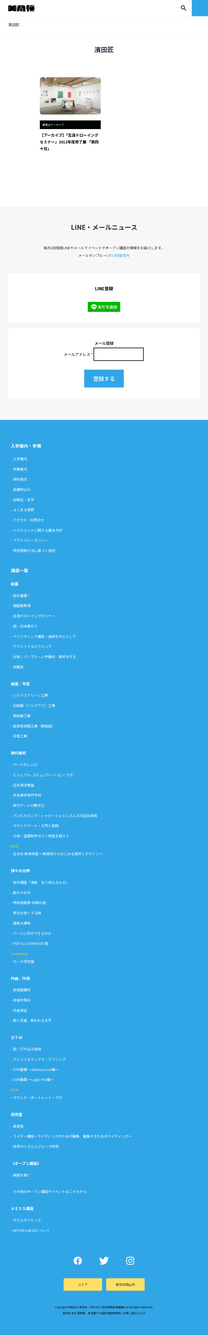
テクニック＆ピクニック (32, 646)
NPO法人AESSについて (31, 1230)
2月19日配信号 (118, 255)
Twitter (104, 1261)
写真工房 (20, 736)
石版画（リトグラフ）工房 (34, 705)
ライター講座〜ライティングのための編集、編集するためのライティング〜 (72, 1136)
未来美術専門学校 (27, 795)
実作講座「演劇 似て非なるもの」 (41, 882)
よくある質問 (23, 509)
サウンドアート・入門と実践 (35, 825)
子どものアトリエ (27, 1220)
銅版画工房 (22, 715)
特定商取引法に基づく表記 (34, 550)
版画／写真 (20, 683)
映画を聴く (22, 1175)
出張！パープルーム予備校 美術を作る (44, 656)
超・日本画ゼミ (25, 626)
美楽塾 (18, 1126)
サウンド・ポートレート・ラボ (37, 1097)
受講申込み (22, 489)
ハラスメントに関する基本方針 (37, 530)
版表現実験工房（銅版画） (34, 726)
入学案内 (20, 458)
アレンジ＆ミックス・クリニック (39, 1059)
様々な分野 (20, 870)
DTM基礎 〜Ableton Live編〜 (36, 1069)
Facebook (78, 1261)
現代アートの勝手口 (28, 805)
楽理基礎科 (22, 989)
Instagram (130, 1261)
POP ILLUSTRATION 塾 (30, 943)
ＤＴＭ (16, 1037)
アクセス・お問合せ (28, 519)
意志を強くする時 (27, 912)
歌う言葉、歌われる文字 (32, 1020)
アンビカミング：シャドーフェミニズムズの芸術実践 (55, 815)
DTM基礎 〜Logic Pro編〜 (33, 1079)
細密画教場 (22, 605)
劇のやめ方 (22, 892)
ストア (83, 1284)
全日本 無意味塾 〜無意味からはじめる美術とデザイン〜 (58, 853)
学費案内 (20, 469)
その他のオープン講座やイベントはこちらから (50, 1191)
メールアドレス (78, 354)
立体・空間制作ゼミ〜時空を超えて (41, 835)
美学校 (26, 8)
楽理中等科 (22, 1000)
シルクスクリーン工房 (30, 695)
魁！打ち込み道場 (27, 1048)
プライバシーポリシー (30, 540)
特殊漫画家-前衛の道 (29, 902)
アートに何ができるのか (32, 933)
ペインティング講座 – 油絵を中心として (44, 636)
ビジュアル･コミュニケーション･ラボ (43, 774)
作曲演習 (20, 1010)
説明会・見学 (23, 499)
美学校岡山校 (125, 1284)
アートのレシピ (25, 764)
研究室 (16, 1114)
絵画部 (18, 666)
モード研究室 (23, 961)
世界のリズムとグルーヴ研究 (36, 1146)
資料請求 (20, 479)
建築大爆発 (22, 923)
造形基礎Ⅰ (22, 595)
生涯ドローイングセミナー (34, 615)
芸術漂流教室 (23, 785)
